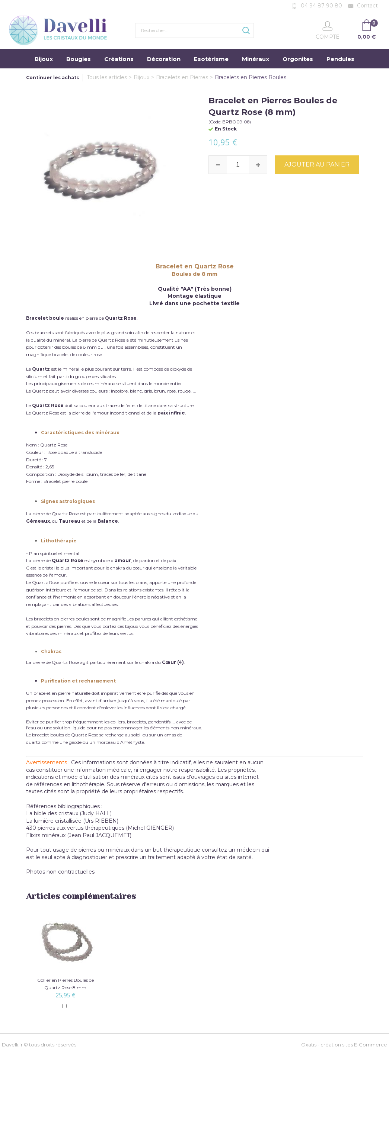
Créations (119, 58)
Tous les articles (107, 77)
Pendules (340, 58)
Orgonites (298, 58)
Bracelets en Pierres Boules (250, 77)
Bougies (78, 58)
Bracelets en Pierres (182, 77)
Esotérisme (211, 58)
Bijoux (44, 58)
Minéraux (255, 58)
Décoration (164, 58)
